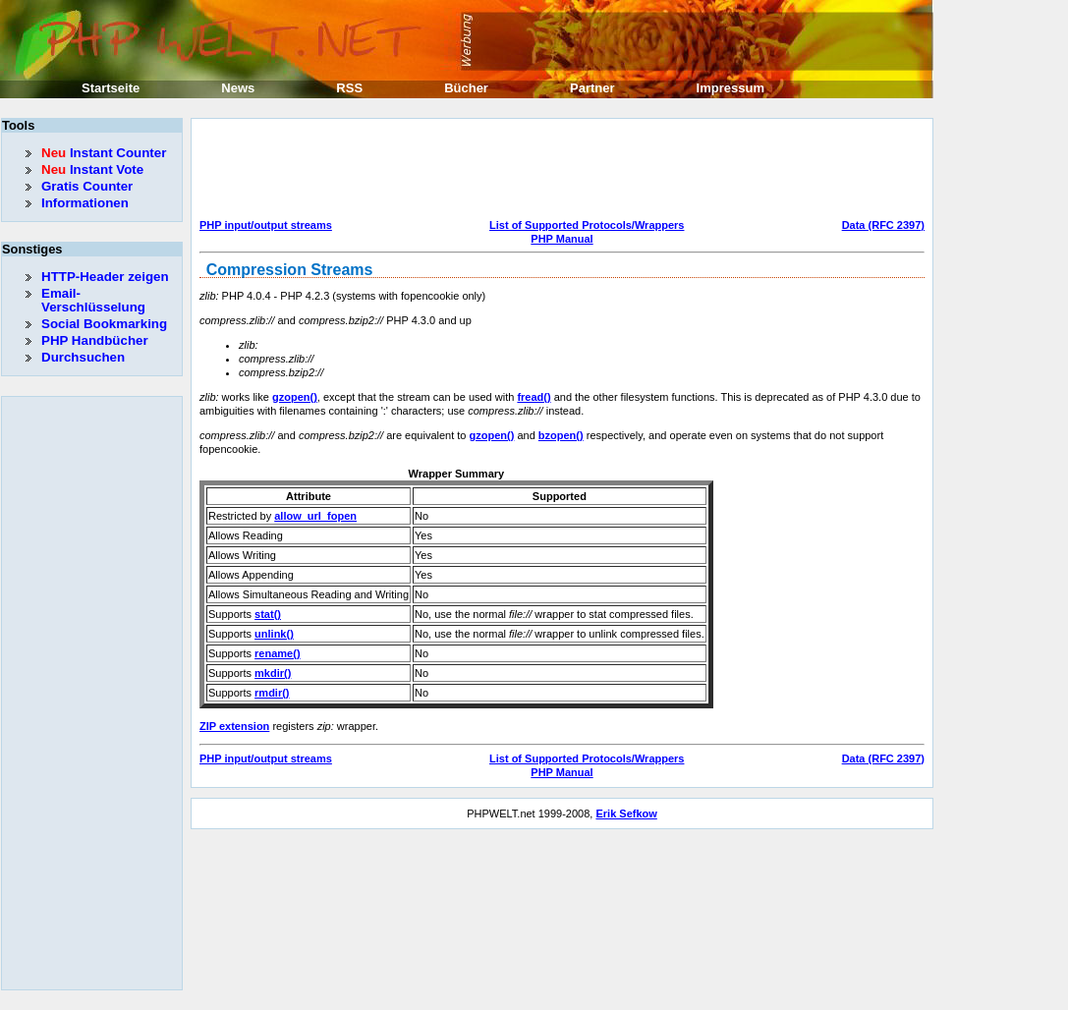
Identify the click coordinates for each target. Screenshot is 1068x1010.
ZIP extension (234, 726)
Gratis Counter (87, 186)
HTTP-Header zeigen (105, 276)
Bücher (466, 88)
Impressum (730, 88)
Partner (592, 88)
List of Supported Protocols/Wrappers (586, 225)
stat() (267, 614)
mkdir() (272, 673)
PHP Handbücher (94, 340)
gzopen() (294, 397)
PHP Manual (561, 239)
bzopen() (561, 435)
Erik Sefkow (625, 813)
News (237, 88)
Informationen (85, 203)
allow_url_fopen (315, 516)
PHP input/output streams (265, 225)
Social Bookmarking (104, 323)
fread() (533, 397)
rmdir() (271, 693)
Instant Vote (92, 169)
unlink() (274, 634)
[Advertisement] (557, 171)
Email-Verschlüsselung (93, 300)
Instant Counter (103, 152)
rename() (277, 653)
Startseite (111, 88)
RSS (349, 88)
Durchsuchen (83, 357)
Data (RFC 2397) (883, 225)
